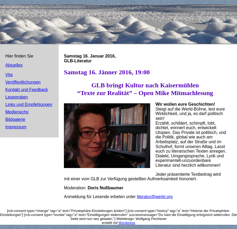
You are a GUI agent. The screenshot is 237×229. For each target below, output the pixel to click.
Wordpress (127, 223)
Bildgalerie (15, 119)
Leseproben (16, 97)
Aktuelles (14, 65)
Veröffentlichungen (22, 82)
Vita (9, 74)
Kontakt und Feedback (26, 89)
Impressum (15, 127)
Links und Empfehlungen (28, 104)
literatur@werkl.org (155, 196)
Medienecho (16, 112)
